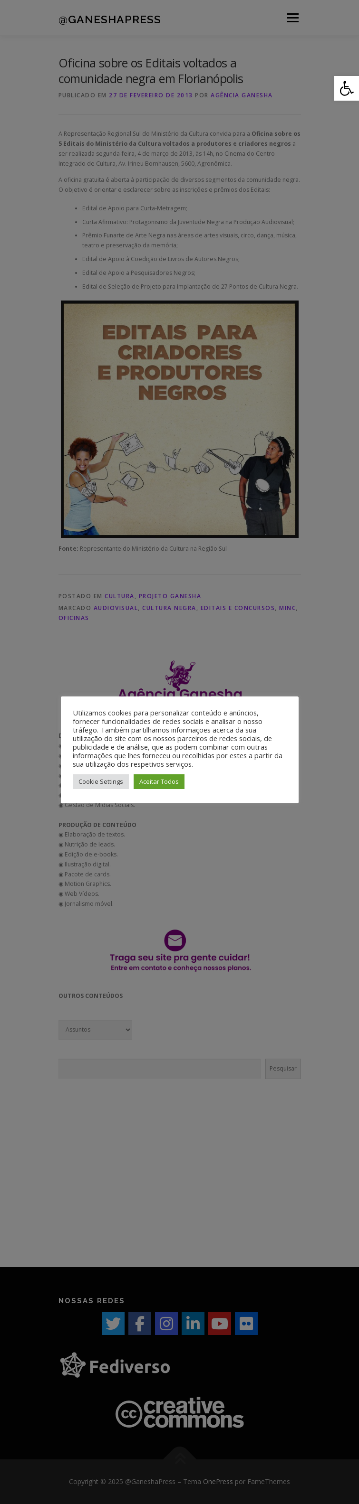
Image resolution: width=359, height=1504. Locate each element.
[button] (346, 88)
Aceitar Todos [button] (159, 781)
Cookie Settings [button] (100, 781)
